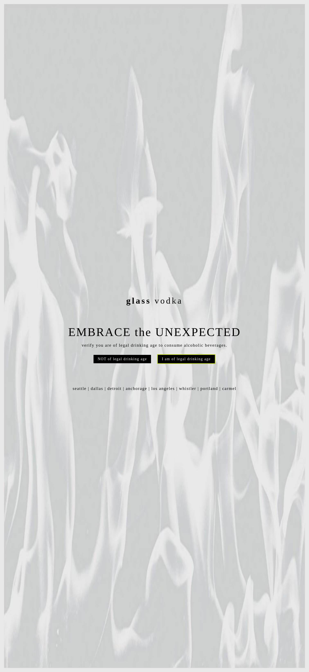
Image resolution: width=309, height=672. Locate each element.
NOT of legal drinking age (122, 359)
